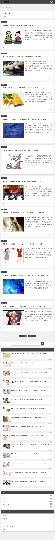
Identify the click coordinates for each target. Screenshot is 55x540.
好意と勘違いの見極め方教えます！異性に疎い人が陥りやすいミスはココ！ (26, 362)
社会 (27, 495)
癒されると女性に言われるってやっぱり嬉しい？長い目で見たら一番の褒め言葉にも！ (29, 408)
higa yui (50, 47)
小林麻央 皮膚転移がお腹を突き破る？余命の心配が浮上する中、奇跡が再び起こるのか (29, 417)
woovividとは (5, 515)
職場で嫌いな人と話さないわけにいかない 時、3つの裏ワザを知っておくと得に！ (23, 244)
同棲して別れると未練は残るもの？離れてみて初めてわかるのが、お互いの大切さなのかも (30, 463)
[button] (51, 2)
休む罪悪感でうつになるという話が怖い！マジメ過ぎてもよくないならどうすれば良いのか (26, 275)
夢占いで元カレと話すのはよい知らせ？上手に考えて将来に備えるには (25, 453)
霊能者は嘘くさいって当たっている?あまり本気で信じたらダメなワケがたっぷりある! (25, 119)
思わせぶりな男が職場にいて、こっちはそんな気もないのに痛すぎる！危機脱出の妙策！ (25, 306)
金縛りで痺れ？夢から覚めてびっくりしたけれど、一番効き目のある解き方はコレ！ (24, 212)
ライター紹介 (5, 523)
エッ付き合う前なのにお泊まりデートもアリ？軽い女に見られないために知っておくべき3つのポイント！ (31, 382)
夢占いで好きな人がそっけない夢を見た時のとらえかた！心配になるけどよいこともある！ (30, 372)
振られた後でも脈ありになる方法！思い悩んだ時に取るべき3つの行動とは (26, 399)
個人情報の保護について (8, 526)
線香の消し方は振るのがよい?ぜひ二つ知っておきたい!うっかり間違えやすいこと (23, 181)
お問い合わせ (5, 518)
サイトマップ (5, 521)
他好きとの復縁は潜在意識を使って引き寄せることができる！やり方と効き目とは (28, 481)
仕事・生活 (4, 22)
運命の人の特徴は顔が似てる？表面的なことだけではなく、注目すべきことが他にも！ (29, 472)
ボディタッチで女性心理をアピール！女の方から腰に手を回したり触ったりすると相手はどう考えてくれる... (31, 445)
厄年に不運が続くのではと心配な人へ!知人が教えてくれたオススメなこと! (22, 56)
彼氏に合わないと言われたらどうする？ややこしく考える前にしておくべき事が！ (28, 390)
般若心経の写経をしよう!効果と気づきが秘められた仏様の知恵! (19, 25)
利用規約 (4, 529)
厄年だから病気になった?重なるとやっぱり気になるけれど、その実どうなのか (23, 150)
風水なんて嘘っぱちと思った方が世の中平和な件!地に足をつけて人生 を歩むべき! (23, 88)
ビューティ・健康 (27, 504)
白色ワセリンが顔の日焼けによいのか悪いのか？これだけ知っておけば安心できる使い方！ (30, 353)
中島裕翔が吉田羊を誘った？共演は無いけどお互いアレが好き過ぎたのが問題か (27, 435)
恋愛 (27, 501)
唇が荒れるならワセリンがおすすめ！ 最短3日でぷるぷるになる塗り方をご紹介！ (28, 426)
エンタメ (27, 506)
